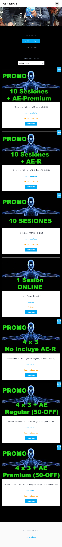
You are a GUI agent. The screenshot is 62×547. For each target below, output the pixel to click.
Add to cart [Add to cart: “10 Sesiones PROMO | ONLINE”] (31, 249)
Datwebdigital (31, 537)
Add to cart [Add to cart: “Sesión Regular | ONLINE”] (31, 312)
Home (27, 47)
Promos (27, 118)
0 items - (31, 41)
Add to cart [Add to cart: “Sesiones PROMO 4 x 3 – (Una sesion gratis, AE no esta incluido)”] (31, 375)
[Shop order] (31, 63)
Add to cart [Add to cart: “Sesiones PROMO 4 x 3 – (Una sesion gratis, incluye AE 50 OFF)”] (31, 438)
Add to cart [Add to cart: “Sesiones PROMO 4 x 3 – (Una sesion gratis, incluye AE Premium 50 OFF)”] (31, 501)
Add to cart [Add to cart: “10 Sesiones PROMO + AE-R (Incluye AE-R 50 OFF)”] (31, 186)
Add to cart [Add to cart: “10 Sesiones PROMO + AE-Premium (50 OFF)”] (31, 123)
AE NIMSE (10, 3)
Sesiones (34, 118)
